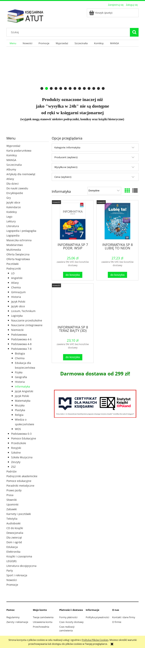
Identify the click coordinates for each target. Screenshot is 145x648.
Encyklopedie (14, 193)
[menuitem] (12, 43)
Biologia (20, 353)
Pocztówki (12, 264)
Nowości (11, 580)
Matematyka (22, 400)
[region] (72, 69)
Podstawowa (19, 334)
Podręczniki (13, 268)
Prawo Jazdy (14, 490)
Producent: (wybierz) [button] (66, 157)
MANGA (11, 160)
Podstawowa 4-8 (21, 344)
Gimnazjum (18, 292)
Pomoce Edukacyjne (23, 438)
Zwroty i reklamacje (17, 622)
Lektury (11, 221)
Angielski (16, 278)
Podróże (11, 471)
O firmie (116, 622)
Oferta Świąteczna (17, 254)
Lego (9, 216)
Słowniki (11, 500)
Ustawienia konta (42, 622)
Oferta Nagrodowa (18, 259)
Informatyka (22, 386)
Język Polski (18, 301)
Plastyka (20, 410)
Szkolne (16, 452)
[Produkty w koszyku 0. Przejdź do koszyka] (100, 12)
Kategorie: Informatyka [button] (67, 147)
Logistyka (17, 315)
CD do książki (14, 528)
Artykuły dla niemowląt (20, 174)
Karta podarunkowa (18, 150)
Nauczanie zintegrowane (26, 325)
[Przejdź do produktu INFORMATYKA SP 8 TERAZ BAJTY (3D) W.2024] (72, 304)
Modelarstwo (14, 245)
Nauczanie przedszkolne (26, 320)
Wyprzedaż (13, 146)
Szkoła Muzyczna (21, 457)
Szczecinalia (14, 164)
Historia (16, 297)
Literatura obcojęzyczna (21, 566)
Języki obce (13, 202)
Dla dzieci (12, 183)
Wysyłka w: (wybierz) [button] (65, 167)
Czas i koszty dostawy (71, 622)
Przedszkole (18, 443)
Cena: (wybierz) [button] (62, 177)
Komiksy (11, 155)
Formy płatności (68, 617)
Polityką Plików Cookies (95, 640)
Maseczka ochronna (19, 240)
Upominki (12, 504)
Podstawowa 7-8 (21, 349)
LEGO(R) (11, 561)
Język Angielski (24, 391)
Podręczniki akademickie (21, 476)
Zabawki (11, 509)
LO (13, 273)
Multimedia (13, 249)
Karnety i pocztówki (18, 514)
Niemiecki (17, 330)
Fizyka (18, 372)
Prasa (9, 495)
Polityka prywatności (97, 617)
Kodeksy (11, 212)
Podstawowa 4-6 (21, 339)
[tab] (41, 88)
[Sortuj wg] (104, 190)
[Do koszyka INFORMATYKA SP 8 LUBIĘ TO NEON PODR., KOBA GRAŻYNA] (117, 275)
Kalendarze (13, 207)
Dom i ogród (14, 542)
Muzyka (20, 405)
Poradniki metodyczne (20, 485)
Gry (8, 198)
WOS (18, 429)
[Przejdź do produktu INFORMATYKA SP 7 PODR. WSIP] (72, 221)
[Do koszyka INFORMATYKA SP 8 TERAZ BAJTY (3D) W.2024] (72, 357)
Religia (19, 415)
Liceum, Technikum (23, 311)
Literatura (12, 226)
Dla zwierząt (14, 537)
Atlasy (10, 179)
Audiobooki (13, 523)
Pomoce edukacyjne (18, 481)
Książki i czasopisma (19, 556)
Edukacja (12, 547)
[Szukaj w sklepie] (69, 32)
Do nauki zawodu (17, 188)
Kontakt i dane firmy (123, 617)
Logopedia (12, 235)
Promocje (12, 584)
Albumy (11, 169)
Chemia (16, 287)
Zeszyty (15, 462)
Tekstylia (11, 518)
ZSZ (13, 466)
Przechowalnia (41, 626)
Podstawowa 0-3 (21, 433)
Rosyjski (16, 448)
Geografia (21, 377)
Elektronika (13, 551)
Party (9, 570)
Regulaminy (13, 617)
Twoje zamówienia (43, 617)
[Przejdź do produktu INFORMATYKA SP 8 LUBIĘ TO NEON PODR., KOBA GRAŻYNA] (117, 221)
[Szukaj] (134, 32)
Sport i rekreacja (16, 575)
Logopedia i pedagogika (21, 231)
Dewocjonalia (14, 533)
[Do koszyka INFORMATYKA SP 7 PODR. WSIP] (72, 275)
